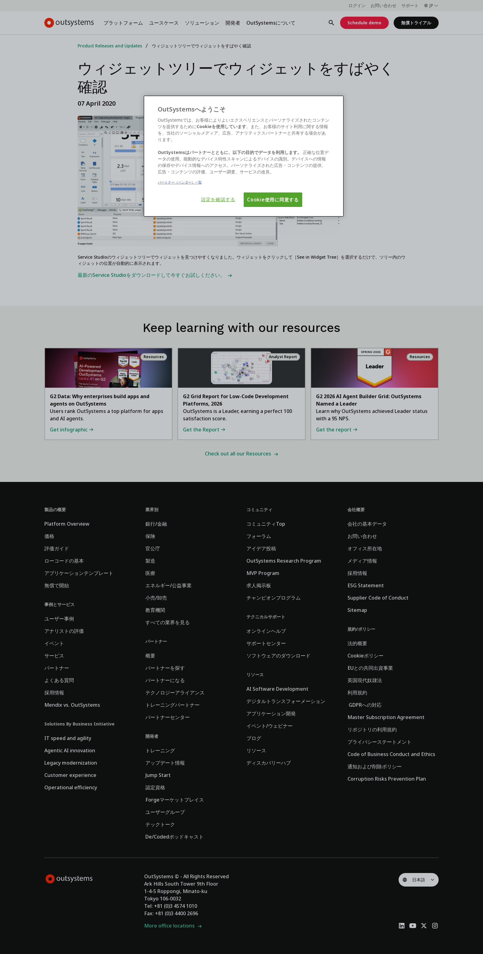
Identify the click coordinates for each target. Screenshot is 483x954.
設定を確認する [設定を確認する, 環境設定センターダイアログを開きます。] (218, 199)
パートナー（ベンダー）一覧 (180, 182)
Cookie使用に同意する (273, 199)
